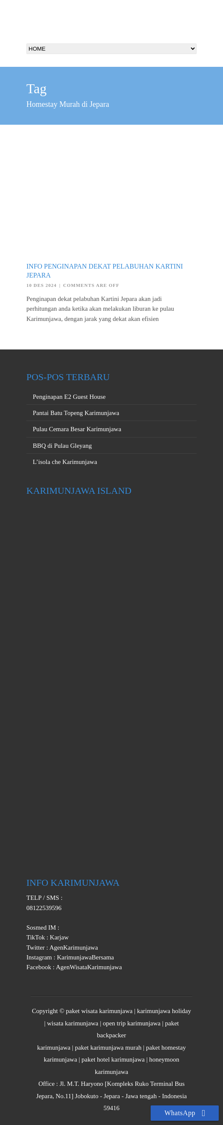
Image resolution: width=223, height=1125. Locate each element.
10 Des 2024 (41, 285)
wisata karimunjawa (72, 1023)
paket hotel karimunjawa (113, 1059)
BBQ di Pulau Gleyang (62, 445)
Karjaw (58, 937)
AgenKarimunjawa (73, 947)
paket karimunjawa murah (108, 1047)
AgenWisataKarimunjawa (88, 967)
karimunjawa (53, 1047)
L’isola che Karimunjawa (65, 461)
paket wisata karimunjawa (99, 1011)
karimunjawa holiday (164, 1011)
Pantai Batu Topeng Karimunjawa (76, 412)
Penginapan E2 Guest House (69, 396)
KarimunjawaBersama (84, 957)
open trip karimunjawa (131, 1023)
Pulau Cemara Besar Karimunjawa (77, 429)
